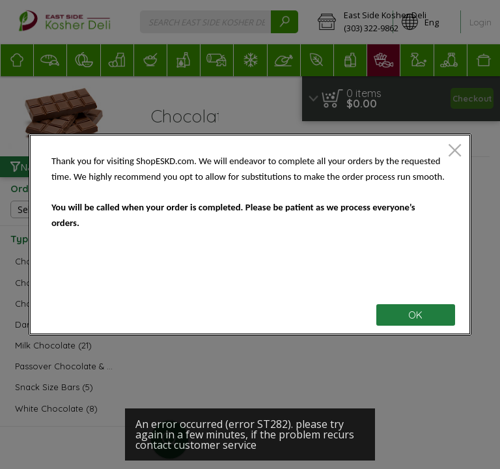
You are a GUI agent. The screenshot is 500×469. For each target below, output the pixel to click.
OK (415, 315)
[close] (455, 151)
